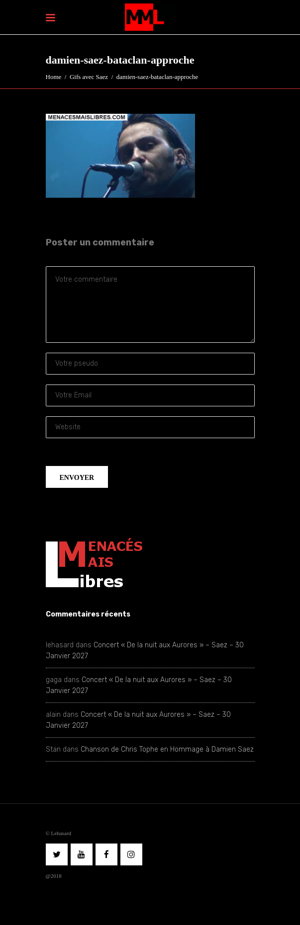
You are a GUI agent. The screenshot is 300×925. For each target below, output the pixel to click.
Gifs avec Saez (89, 76)
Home (54, 76)
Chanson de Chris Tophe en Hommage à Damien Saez (167, 749)
